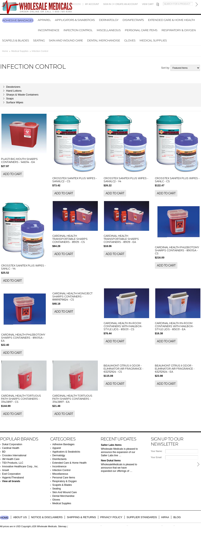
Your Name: (156, 451)
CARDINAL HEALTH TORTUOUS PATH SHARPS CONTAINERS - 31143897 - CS (21, 398)
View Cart (148, 4)
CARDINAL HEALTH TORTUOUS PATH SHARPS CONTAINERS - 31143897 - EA (72, 398)
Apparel (44, 20)
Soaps (10, 98)
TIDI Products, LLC (12, 462)
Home (5, 51)
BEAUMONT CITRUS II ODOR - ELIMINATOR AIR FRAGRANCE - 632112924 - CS (123, 368)
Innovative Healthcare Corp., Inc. (20, 466)
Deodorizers (13, 86)
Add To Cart (12, 174)
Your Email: (156, 457)
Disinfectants (133, 20)
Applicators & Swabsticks (75, 20)
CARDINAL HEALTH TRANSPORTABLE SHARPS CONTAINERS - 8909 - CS (70, 238)
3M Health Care (10, 459)
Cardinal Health (10, 448)
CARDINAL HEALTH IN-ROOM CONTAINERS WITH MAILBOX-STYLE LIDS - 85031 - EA (174, 326)
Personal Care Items (141, 30)
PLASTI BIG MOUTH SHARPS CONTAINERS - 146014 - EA (19, 160)
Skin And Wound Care (66, 40)
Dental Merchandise (103, 40)
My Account (92, 4)
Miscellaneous (109, 30)
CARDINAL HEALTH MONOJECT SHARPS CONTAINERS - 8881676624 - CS (72, 296)
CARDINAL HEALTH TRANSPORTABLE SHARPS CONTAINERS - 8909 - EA (121, 238)
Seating (39, 40)
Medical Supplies (153, 40)
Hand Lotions (14, 90)
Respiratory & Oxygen (178, 30)
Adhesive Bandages (17, 20)
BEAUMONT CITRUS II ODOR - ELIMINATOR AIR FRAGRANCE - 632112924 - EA (175, 368)
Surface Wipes (14, 102)
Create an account (126, 4)
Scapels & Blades (15, 40)
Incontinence (48, 30)
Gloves (129, 40)
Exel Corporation (11, 473)
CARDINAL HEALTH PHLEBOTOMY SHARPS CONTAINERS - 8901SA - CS (177, 250)
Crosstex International (14, 455)
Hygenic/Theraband (13, 477)
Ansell (5, 470)
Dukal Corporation (12, 444)
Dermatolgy (108, 20)
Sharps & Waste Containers (22, 94)
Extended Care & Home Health (171, 20)
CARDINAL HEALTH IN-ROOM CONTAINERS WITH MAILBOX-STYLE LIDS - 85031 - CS (123, 326)
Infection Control (78, 30)
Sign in (107, 4)
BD (4, 451)
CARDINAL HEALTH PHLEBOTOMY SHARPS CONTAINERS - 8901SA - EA (23, 337)
